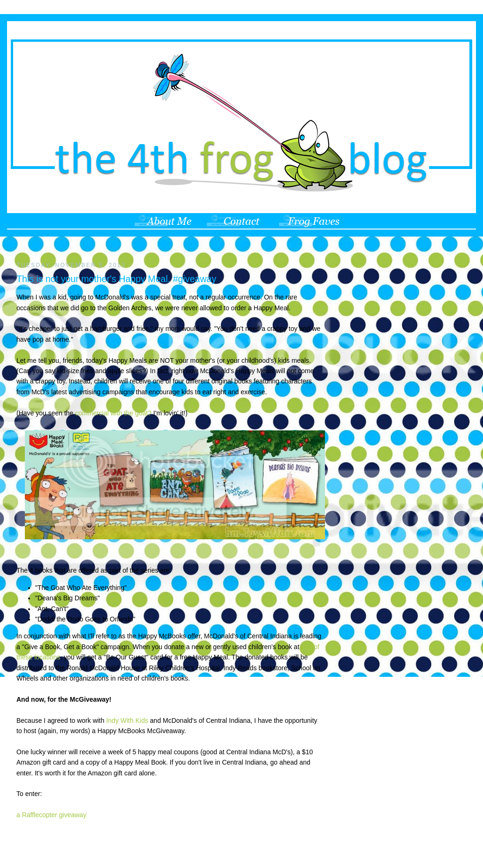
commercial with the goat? (113, 413)
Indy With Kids (127, 720)
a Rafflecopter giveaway (51, 815)
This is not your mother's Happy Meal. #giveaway (116, 279)
